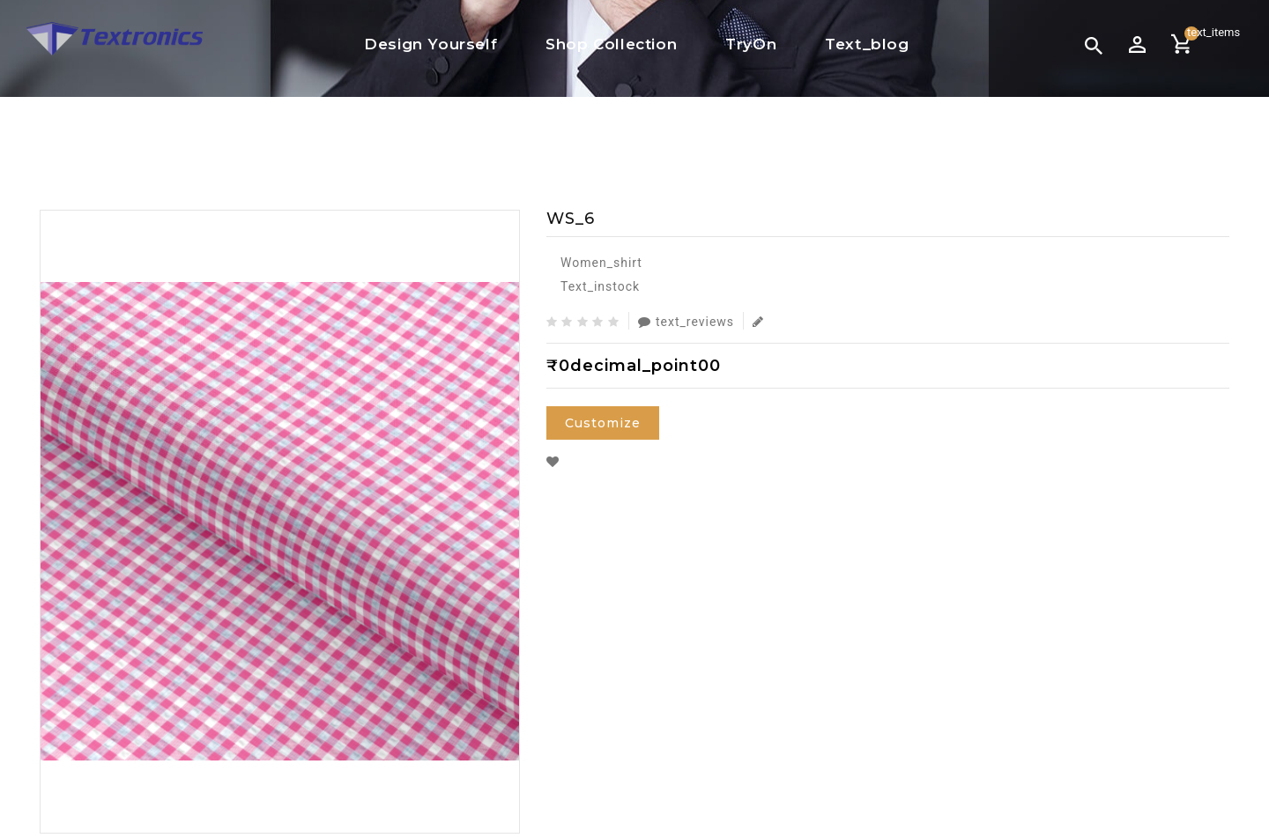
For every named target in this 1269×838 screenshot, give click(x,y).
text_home (566, 137)
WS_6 (720, 137)
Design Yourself (430, 44)
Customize (603, 423)
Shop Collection (611, 44)
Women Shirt (652, 137)
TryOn (750, 44)
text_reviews (686, 322)
